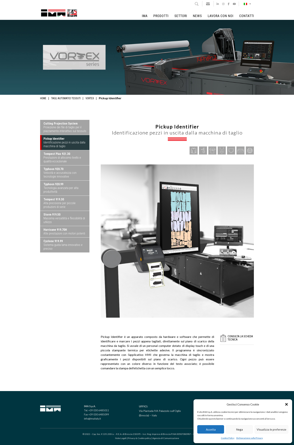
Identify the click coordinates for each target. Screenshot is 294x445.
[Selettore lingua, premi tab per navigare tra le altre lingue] (247, 3)
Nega (239, 429)
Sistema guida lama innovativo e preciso (63, 244)
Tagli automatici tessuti (66, 98)
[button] (286, 404)
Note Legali (120, 438)
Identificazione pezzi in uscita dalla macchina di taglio (64, 142)
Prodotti (161, 16)
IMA (145, 16)
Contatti (246, 16)
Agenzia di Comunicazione (165, 438)
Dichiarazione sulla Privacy (249, 438)
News (197, 16)
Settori (180, 16)
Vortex (90, 98)
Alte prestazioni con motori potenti (64, 231)
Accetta (211, 429)
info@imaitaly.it (92, 418)
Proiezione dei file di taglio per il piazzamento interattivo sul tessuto (65, 127)
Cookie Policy (227, 438)
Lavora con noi (220, 16)
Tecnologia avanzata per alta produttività (61, 187)
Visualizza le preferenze (271, 429)
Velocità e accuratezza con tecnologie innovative (60, 172)
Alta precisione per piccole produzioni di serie (60, 203)
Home (43, 98)
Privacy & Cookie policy (139, 438)
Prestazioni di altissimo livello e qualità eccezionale (62, 157)
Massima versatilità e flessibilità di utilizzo (64, 218)
